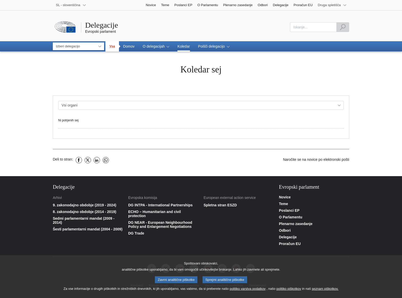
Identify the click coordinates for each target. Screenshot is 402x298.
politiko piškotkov (288, 290)
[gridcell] (201, 123)
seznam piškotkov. (325, 290)
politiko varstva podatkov (248, 290)
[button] (156, 46)
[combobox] (313, 27)
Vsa (112, 46)
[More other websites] (332, 5)
